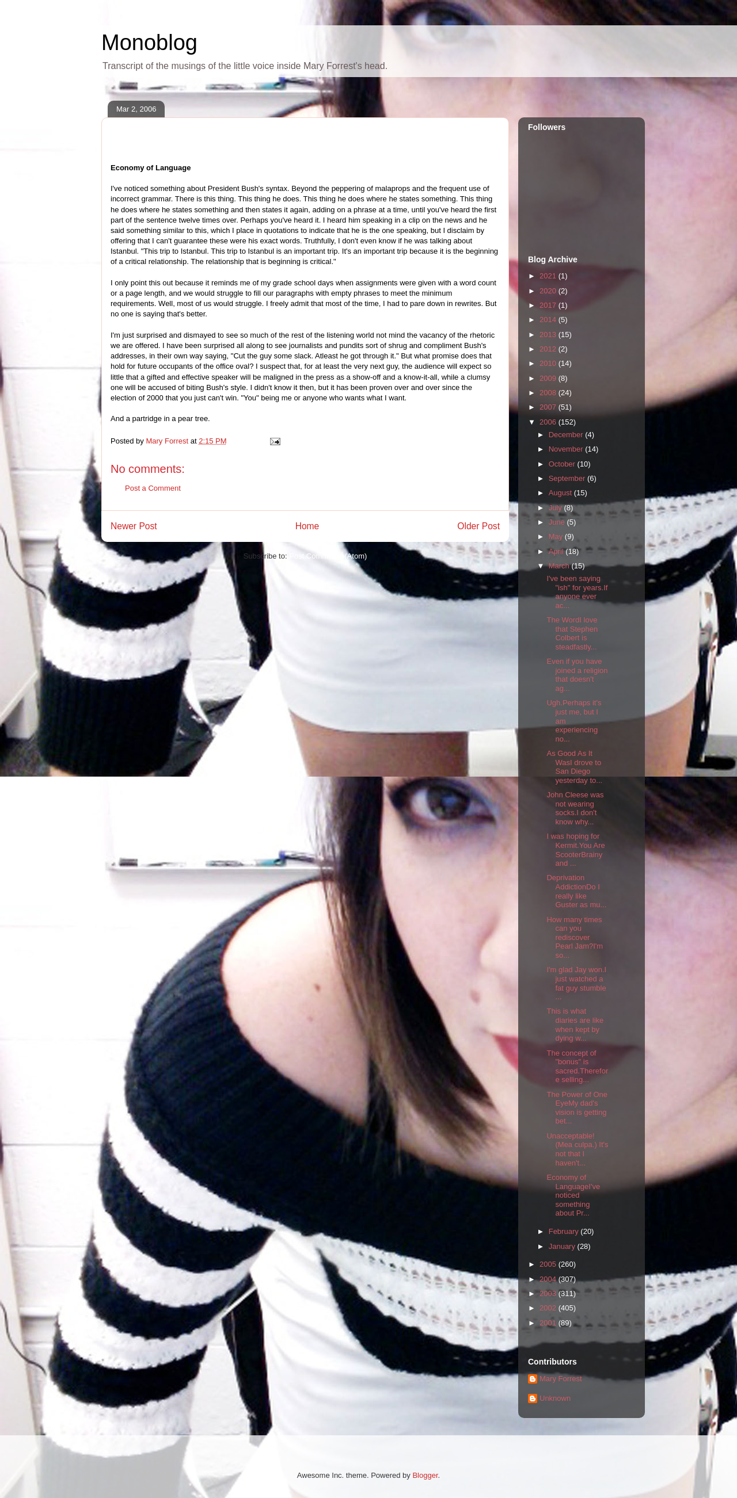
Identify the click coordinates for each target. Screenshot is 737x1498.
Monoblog (149, 42)
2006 (549, 422)
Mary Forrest (561, 1378)
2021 (549, 276)
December (567, 434)
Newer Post (134, 526)
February (565, 1231)
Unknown (555, 1398)
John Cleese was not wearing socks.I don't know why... (574, 808)
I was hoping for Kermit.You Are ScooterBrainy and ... (575, 850)
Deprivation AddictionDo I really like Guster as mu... (576, 891)
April (557, 551)
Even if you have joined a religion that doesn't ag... (576, 675)
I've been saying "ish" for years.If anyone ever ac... (576, 592)
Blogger (425, 1475)
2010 (549, 363)
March (560, 565)
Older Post (478, 526)
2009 (549, 378)
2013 (549, 334)
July (556, 507)
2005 (549, 1264)
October (563, 464)
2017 (549, 305)
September (568, 478)
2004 (549, 1279)
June (558, 522)
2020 (549, 290)
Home (307, 526)
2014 (549, 319)
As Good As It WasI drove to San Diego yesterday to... (574, 767)
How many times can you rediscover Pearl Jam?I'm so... (574, 937)
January (563, 1246)
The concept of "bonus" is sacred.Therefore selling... (577, 1066)
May (557, 536)
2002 (549, 1308)
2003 (549, 1293)
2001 (549, 1323)
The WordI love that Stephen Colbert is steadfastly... (572, 633)
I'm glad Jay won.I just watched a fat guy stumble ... (576, 983)
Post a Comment (153, 488)
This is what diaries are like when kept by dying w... (574, 1024)
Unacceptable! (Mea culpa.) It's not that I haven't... (577, 1149)
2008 (549, 392)
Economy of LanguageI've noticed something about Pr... (573, 1195)
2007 (549, 407)
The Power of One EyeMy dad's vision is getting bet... (576, 1108)
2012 (549, 349)
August (561, 492)
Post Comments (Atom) (328, 556)
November (567, 449)
